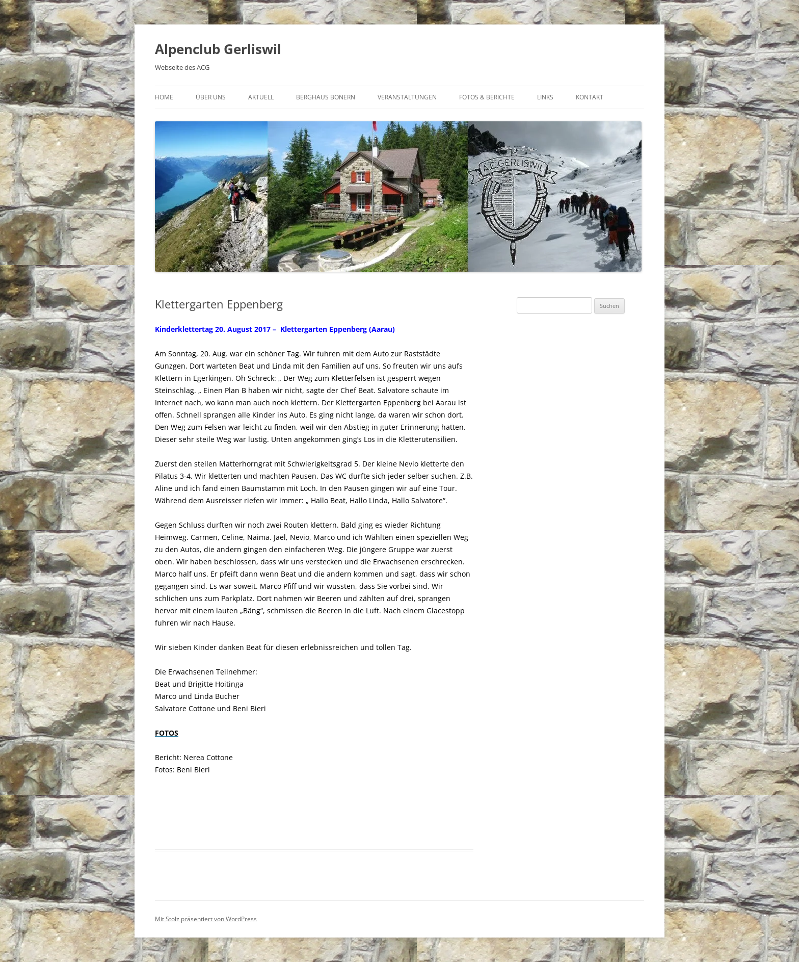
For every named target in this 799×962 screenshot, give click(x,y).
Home (164, 97)
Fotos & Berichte (487, 97)
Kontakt (589, 97)
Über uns (211, 97)
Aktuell (261, 97)
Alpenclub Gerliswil (218, 49)
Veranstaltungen (407, 97)
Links (545, 97)
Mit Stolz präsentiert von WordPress (206, 919)
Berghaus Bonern (325, 97)
